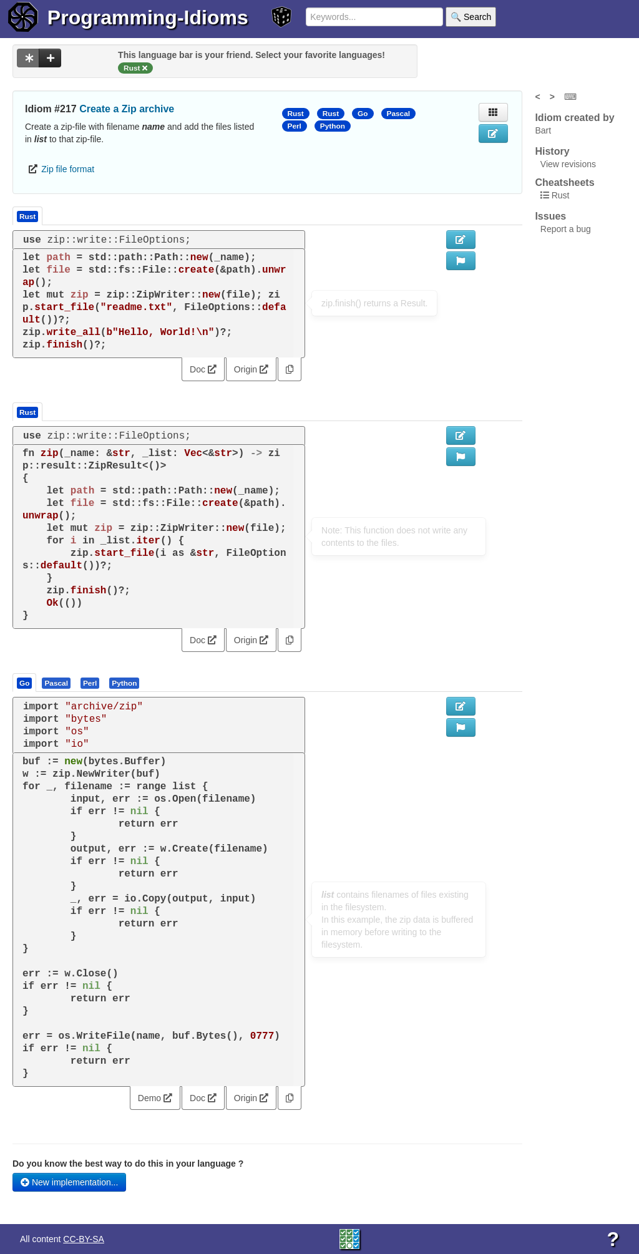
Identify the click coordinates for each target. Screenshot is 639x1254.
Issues (550, 216)
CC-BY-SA (83, 1239)
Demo (155, 1098)
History (552, 151)
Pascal (399, 113)
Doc (203, 369)
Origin (251, 369)
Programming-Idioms (147, 17)
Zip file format (67, 169)
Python (332, 126)
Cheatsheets (564, 182)
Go (363, 113)
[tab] (24, 682)
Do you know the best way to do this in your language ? (127, 1164)
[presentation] (24, 682)
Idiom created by (574, 117)
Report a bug (565, 229)
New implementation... (69, 1182)
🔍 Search (471, 17)
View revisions (568, 164)
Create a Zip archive (126, 109)
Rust (296, 113)
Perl (294, 126)
